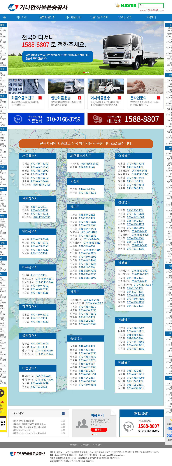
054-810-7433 (135, 292)
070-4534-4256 (92, 249)
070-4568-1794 (87, 374)
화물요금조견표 (99, 18)
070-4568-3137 (135, 302)
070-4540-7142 (39, 285)
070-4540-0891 (87, 256)
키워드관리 (97, 445)
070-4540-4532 (135, 295)
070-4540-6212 (39, 314)
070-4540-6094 (140, 270)
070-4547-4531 (39, 210)
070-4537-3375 (39, 343)
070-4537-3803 (140, 274)
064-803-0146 (87, 167)
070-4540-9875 (140, 174)
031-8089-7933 (87, 270)
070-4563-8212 (142, 284)
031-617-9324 (87, 267)
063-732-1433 (135, 370)
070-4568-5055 (135, 163)
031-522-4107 (89, 232)
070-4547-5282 (39, 163)
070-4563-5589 (89, 163)
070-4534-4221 (135, 249)
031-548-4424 (91, 239)
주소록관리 (85, 445)
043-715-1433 (135, 181)
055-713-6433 (139, 245)
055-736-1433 (135, 210)
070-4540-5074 (44, 282)
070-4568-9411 (135, 345)
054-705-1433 (135, 277)
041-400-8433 (87, 346)
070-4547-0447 (39, 181)
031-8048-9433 (87, 228)
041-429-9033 (87, 363)
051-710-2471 (39, 207)
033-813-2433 (87, 317)
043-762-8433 (135, 167)
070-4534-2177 (87, 253)
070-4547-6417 (135, 374)
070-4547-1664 (135, 217)
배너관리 (74, 445)
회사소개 (21, 18)
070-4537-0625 (87, 360)
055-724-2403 (135, 221)
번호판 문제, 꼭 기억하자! (23, 421)
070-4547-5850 (39, 167)
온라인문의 (124, 18)
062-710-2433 (39, 318)
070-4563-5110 (87, 306)
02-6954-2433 (39, 174)
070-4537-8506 (87, 367)
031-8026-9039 (87, 274)
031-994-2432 (87, 214)
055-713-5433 (135, 242)
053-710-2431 (39, 275)
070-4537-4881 (135, 348)
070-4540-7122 (135, 299)
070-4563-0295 (135, 377)
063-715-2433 (135, 384)
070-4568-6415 (135, 388)
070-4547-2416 (41, 184)
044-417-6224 (87, 189)
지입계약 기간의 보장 (22, 430)
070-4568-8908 (87, 381)
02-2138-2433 (87, 218)
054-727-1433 (135, 306)
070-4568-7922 (39, 249)
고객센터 (151, 18)
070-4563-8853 (39, 246)
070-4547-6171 (135, 331)
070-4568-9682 (87, 356)
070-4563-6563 (87, 225)
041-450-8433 (87, 349)
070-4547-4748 (87, 260)
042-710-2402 (39, 386)
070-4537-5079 (140, 235)
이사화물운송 (73, 18)
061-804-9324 (135, 338)
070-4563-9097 (135, 327)
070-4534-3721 (39, 292)
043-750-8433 (139, 170)
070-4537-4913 (87, 192)
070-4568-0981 (135, 238)
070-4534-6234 (87, 263)
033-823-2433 (91, 299)
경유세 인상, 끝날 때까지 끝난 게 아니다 (29, 427)
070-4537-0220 (41, 217)
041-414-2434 (87, 377)
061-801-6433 (135, 334)
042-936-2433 (43, 376)
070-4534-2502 (94, 303)
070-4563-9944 (39, 239)
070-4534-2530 (87, 310)
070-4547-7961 (87, 324)
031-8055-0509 (87, 277)
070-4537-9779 (39, 242)
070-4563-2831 (87, 235)
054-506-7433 (139, 281)
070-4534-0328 (87, 221)
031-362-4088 (87, 246)
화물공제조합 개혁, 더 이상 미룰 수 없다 (29, 433)
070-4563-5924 (44, 354)
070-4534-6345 (135, 184)
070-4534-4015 (39, 214)
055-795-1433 (139, 231)
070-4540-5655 (87, 384)
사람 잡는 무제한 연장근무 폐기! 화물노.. (29, 424)
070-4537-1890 (39, 170)
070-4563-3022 (39, 321)
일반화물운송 (47, 18)
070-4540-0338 (39, 289)
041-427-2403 (87, 370)
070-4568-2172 (39, 177)
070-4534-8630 (87, 353)
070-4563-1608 (135, 228)
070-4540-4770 (44, 379)
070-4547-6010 (44, 350)
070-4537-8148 (87, 313)
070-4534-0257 (44, 278)
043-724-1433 (135, 188)
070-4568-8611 (92, 242)
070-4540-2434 (39, 383)
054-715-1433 (135, 288)
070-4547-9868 (135, 341)
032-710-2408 (39, 253)
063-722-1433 (135, 381)
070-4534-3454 (135, 177)
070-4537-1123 (135, 214)
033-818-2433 (87, 320)
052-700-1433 (39, 347)
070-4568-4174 (135, 224)
